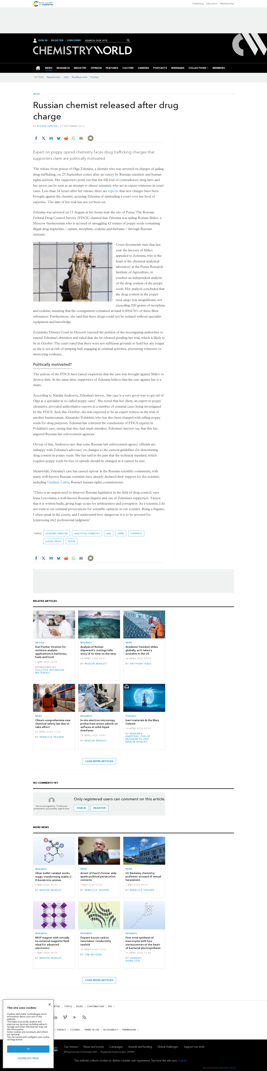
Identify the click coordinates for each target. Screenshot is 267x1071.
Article (39, 642)
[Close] (49, 1004)
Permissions (129, 1029)
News (36, 94)
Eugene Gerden (47, 126)
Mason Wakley (96, 663)
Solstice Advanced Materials (49, 671)
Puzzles (94, 77)
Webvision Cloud (227, 1067)
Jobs (66, 77)
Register (57, 40)
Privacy (61, 1029)
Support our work (194, 1046)
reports (113, 191)
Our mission (71, 1046)
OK (28, 1049)
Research (86, 642)
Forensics (136, 533)
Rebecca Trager (52, 737)
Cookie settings (28, 1058)
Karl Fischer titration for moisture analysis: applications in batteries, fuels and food (51, 652)
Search (128, 40)
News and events (93, 1046)
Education (212, 3)
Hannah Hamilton (133, 959)
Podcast (130, 716)
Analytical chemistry (87, 533)
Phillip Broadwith (137, 738)
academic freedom (56, 533)
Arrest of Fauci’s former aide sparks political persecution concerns (98, 876)
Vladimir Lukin (58, 482)
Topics (68, 1006)
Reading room (79, 77)
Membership (227, 3)
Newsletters (53, 77)
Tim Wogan (93, 954)
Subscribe (74, 40)
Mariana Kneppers (133, 735)
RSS (110, 1006)
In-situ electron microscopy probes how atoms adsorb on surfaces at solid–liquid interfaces (99, 725)
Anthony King (140, 663)
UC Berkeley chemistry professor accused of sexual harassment (143, 876)
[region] (28, 1033)
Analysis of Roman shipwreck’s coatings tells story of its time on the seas (98, 650)
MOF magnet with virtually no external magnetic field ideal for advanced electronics (52, 943)
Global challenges (167, 1046)
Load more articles (99, 761)
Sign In (42, 40)
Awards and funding (140, 1046)
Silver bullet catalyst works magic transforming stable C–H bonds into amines (54, 876)
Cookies (75, 1029)
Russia (71, 541)
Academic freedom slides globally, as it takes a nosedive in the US (141, 650)
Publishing (198, 3)
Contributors (95, 1006)
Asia (108, 533)
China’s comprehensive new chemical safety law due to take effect (52, 724)
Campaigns (116, 1046)
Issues (79, 1006)
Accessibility (110, 1029)
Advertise (54, 1006)
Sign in (81, 808)
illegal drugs (53, 541)
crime (120, 533)
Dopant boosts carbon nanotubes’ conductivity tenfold (95, 941)
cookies (182, 1060)
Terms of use (91, 1029)
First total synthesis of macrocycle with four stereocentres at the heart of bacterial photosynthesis (142, 943)
